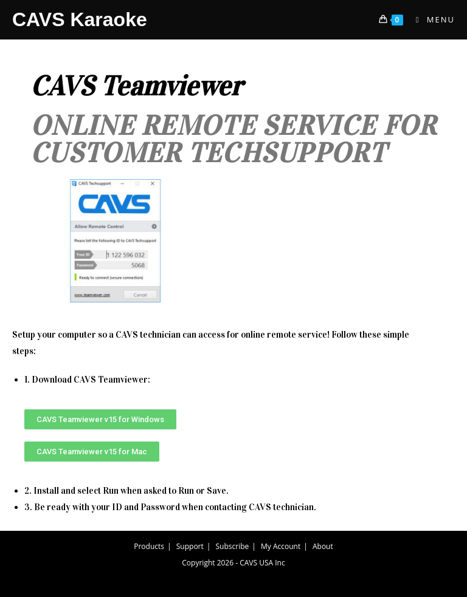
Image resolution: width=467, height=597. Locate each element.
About (323, 546)
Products (149, 546)
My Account (280, 546)
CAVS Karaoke (79, 19)
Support (190, 546)
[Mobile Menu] (431, 19)
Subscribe (232, 546)
